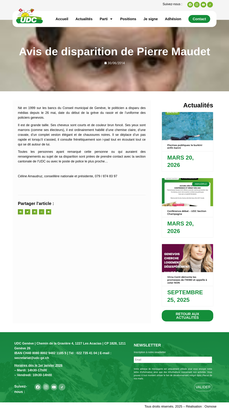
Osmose (210, 406)
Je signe (150, 19)
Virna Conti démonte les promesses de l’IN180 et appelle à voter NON (187, 280)
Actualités (84, 19)
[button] (20, 211)
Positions (128, 19)
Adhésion (173, 19)
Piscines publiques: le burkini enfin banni (184, 146)
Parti (106, 19)
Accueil (62, 19)
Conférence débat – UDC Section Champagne (186, 212)
